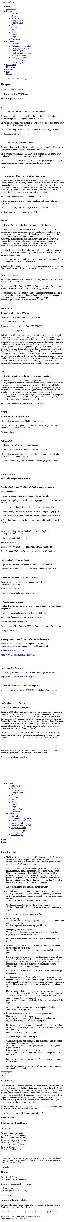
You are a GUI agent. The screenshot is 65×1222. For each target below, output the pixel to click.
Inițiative (10, 41)
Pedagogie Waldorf (19, 60)
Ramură (9, 783)
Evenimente (11, 65)
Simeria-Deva (17, 23)
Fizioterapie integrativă (21, 46)
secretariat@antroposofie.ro (19, 1184)
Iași (12, 30)
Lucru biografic (17, 51)
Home (8, 6)
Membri (9, 69)
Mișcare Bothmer (18, 55)
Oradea (14, 32)
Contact (9, 74)
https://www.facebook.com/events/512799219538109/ (23, 613)
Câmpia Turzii (17, 20)
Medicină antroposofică (21, 53)
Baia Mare (15, 13)
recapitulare (6, 1073)
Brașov (14, 16)
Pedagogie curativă (19, 58)
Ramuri (9, 11)
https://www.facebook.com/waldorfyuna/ (18, 655)
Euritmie (15, 44)
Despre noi (10, 67)
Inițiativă (10, 814)
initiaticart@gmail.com (47, 425)
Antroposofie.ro (7, 2)
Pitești (14, 34)
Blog (8, 72)
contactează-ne (7, 1195)
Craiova (14, 27)
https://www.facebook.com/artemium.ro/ (18, 593)
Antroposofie (11, 9)
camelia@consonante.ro (46, 672)
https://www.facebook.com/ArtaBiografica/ (19, 677)
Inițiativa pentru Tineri (20, 48)
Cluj (13, 25)
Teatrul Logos (17, 62)
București (15, 18)
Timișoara (15, 39)
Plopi (13, 37)
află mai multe (7, 1167)
